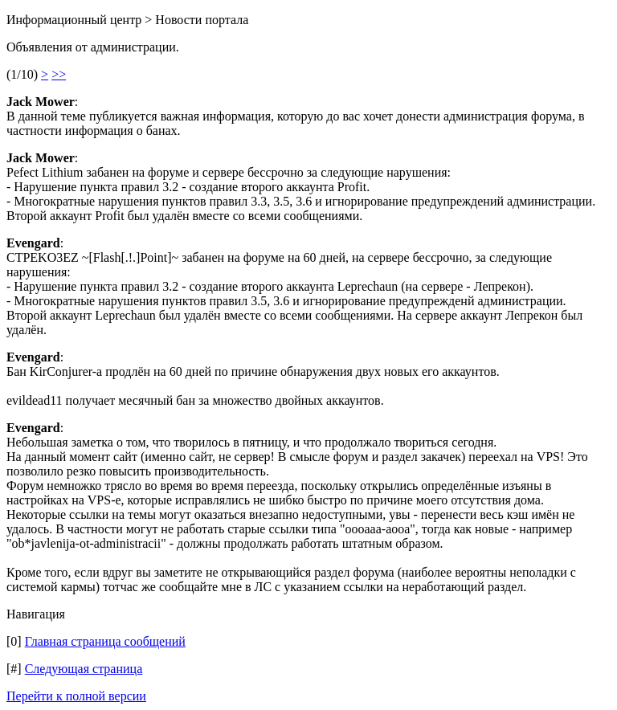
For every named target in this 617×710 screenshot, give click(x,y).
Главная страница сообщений (105, 641)
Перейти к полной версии (76, 696)
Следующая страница (84, 668)
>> (58, 74)
